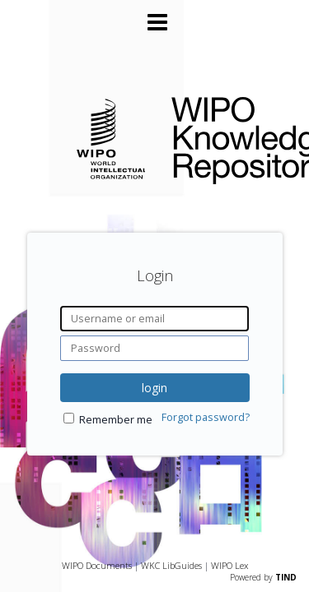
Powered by (263, 577)
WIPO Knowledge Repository (227, 137)
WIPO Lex (229, 565)
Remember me (115, 420)
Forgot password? (206, 417)
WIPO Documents (97, 565)
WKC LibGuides (171, 565)
